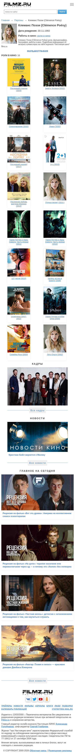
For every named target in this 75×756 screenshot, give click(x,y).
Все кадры (37, 410)
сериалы (40, 706)
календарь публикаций (14, 709)
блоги (49, 706)
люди (58, 706)
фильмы (29, 706)
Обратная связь (38, 750)
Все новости (37, 463)
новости (18, 706)
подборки (67, 706)
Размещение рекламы (60, 750)
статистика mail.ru (62, 709)
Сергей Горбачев (39, 726)
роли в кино (43, 35)
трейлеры (6, 706)
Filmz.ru (5, 720)
